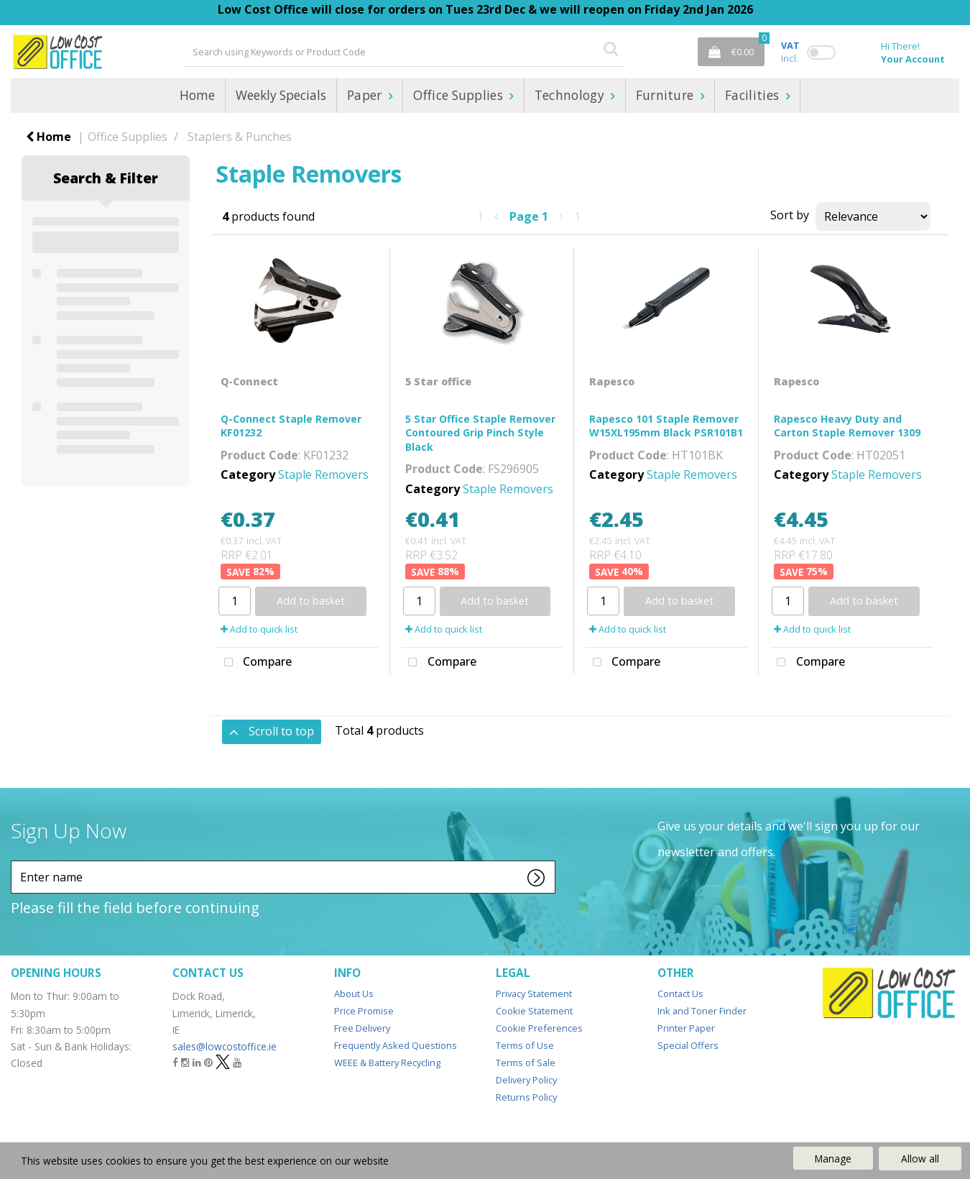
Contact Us (680, 993)
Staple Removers (323, 474)
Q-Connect (249, 381)
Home (197, 95)
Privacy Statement (534, 993)
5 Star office (438, 381)
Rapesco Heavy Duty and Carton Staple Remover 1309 (847, 425)
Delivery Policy (526, 1079)
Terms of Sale (525, 1062)
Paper (366, 95)
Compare (254, 662)
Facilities (753, 95)
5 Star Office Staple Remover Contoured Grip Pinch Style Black (480, 432)
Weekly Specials (281, 95)
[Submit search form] (610, 48)
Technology (571, 95)
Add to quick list (259, 629)
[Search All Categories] (404, 52)
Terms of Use (525, 1045)
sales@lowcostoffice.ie (224, 1046)
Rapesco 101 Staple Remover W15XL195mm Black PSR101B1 (666, 425)
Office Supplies (459, 95)
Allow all (920, 1158)
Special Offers (688, 1045)
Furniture (666, 95)
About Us (354, 993)
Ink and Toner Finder (702, 1010)
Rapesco (611, 381)
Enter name (14, 860)
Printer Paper (686, 1028)
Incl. (790, 52)
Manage (833, 1158)
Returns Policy (526, 1097)
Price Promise (364, 1010)
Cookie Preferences (539, 1028)
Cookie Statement (534, 1010)
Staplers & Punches (240, 136)
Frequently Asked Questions (395, 1045)
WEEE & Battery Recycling (387, 1062)
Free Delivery (362, 1028)
